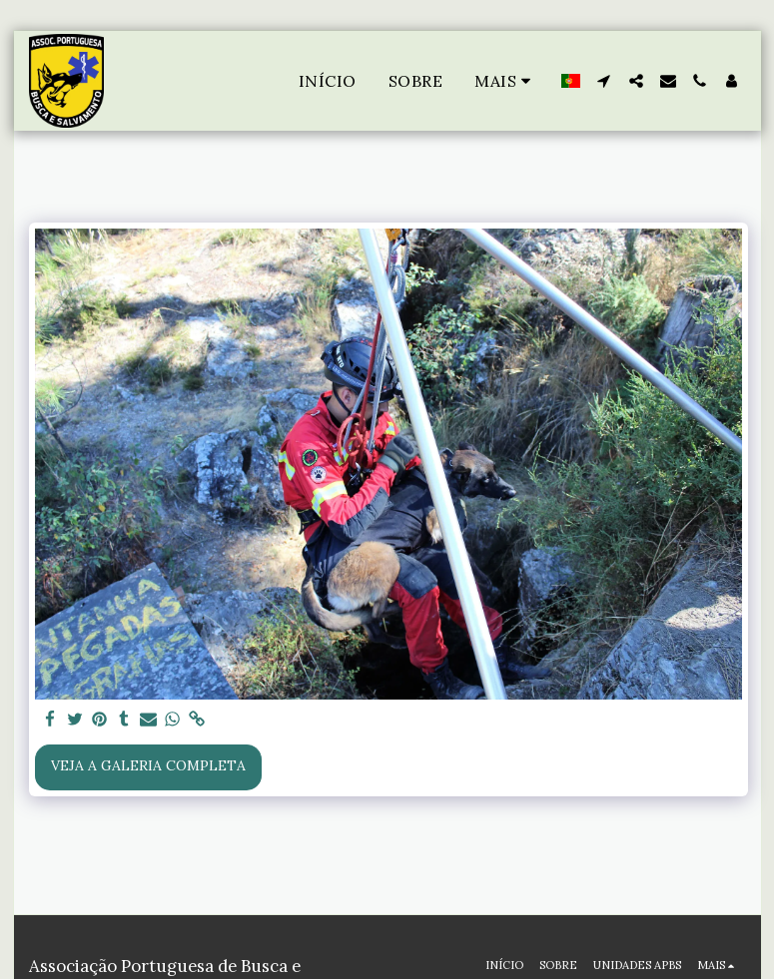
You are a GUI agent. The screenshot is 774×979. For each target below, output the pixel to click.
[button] (604, 81)
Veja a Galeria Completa (148, 765)
